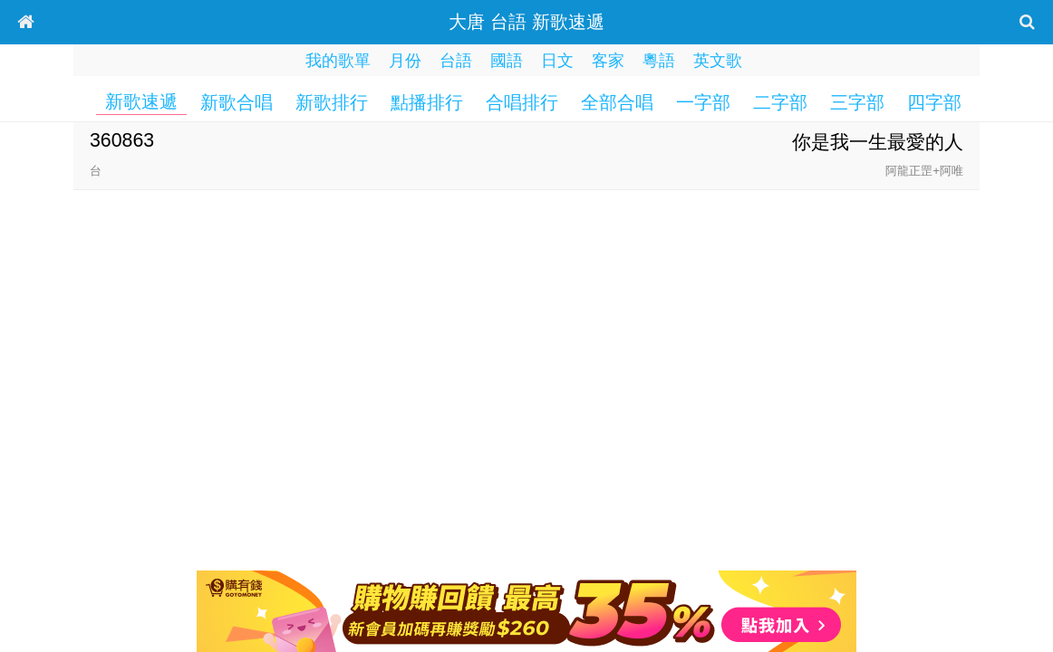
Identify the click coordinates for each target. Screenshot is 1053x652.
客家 (608, 61)
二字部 (780, 102)
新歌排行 (331, 102)
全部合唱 (617, 102)
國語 (506, 61)
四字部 (934, 102)
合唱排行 (522, 102)
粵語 (658, 61)
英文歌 (717, 61)
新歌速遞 (141, 101)
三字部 (857, 102)
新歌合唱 (236, 102)
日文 (557, 61)
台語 (456, 61)
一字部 (703, 102)
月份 (405, 61)
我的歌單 (338, 61)
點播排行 (427, 102)
